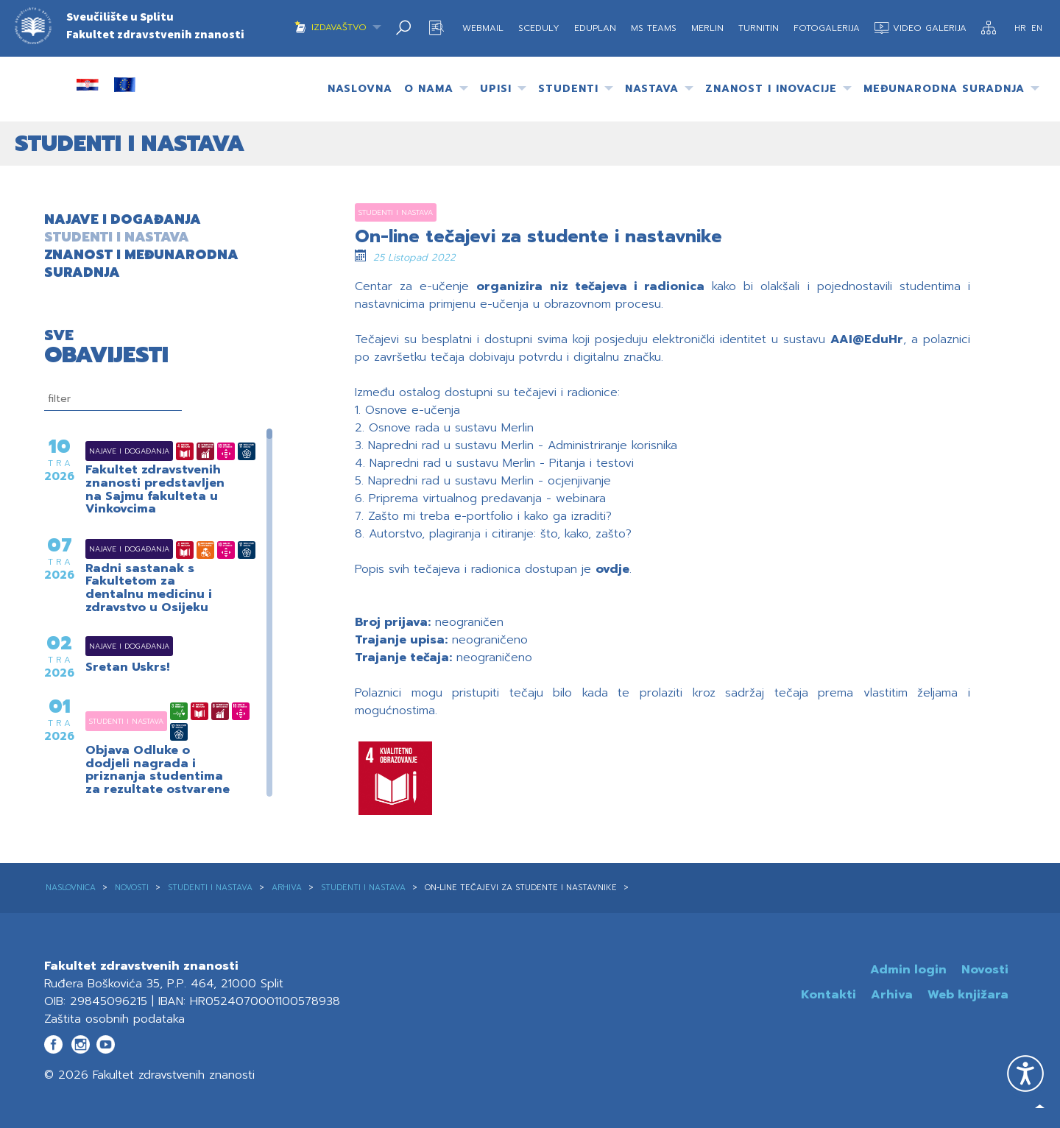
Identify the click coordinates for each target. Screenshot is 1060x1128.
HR (1021, 28)
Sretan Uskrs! (127, 667)
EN (1036, 28)
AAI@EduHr (866, 339)
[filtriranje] (113, 399)
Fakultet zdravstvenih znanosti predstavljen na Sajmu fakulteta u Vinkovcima (155, 489)
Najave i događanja (110, 451)
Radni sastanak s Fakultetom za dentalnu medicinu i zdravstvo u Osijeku (148, 588)
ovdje (612, 569)
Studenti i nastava (108, 721)
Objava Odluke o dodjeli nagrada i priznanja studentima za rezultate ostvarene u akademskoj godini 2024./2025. (157, 783)
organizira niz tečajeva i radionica (590, 286)
